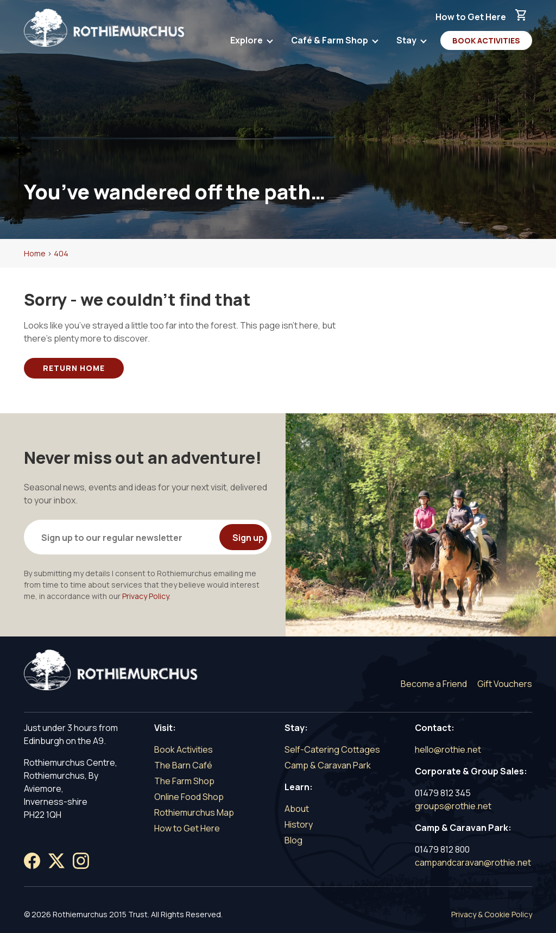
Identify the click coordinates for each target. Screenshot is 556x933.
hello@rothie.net (448, 749)
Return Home (74, 368)
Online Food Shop (189, 797)
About (297, 809)
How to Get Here (470, 17)
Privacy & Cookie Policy (491, 914)
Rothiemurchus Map (194, 812)
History (299, 824)
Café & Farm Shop (330, 42)
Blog (293, 840)
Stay (407, 42)
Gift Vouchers (504, 684)
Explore (247, 42)
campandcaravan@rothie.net (473, 862)
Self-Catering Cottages (332, 749)
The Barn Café (183, 765)
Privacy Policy (145, 596)
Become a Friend (434, 684)
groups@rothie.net (453, 806)
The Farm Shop (184, 781)
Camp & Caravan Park (328, 765)
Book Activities (486, 40)
